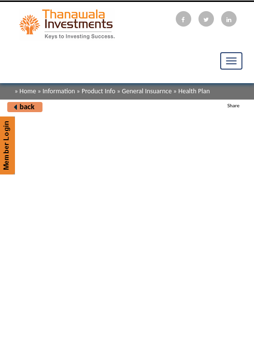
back (27, 106)
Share (233, 105)
